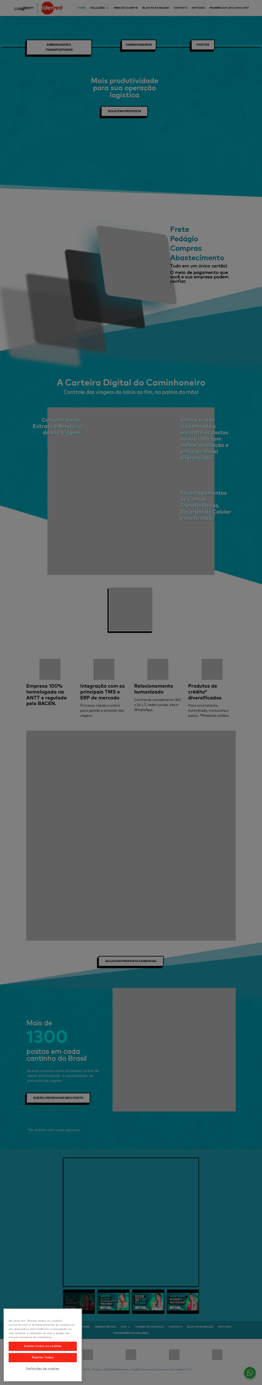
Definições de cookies (42, 1368)
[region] (42, 1345)
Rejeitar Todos (42, 1357)
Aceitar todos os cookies (43, 1346)
